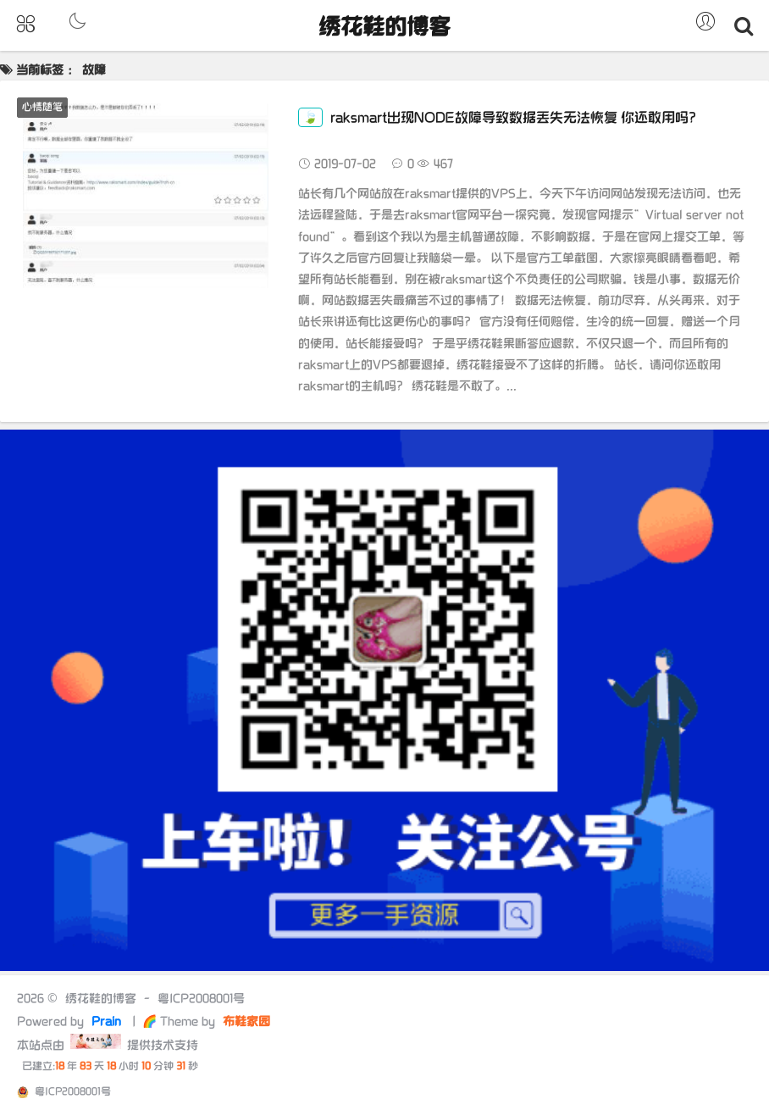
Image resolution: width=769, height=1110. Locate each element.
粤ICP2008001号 (201, 998)
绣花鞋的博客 (384, 27)
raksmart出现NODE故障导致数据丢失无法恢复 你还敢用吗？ (500, 118)
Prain (107, 1021)
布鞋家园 (244, 1021)
